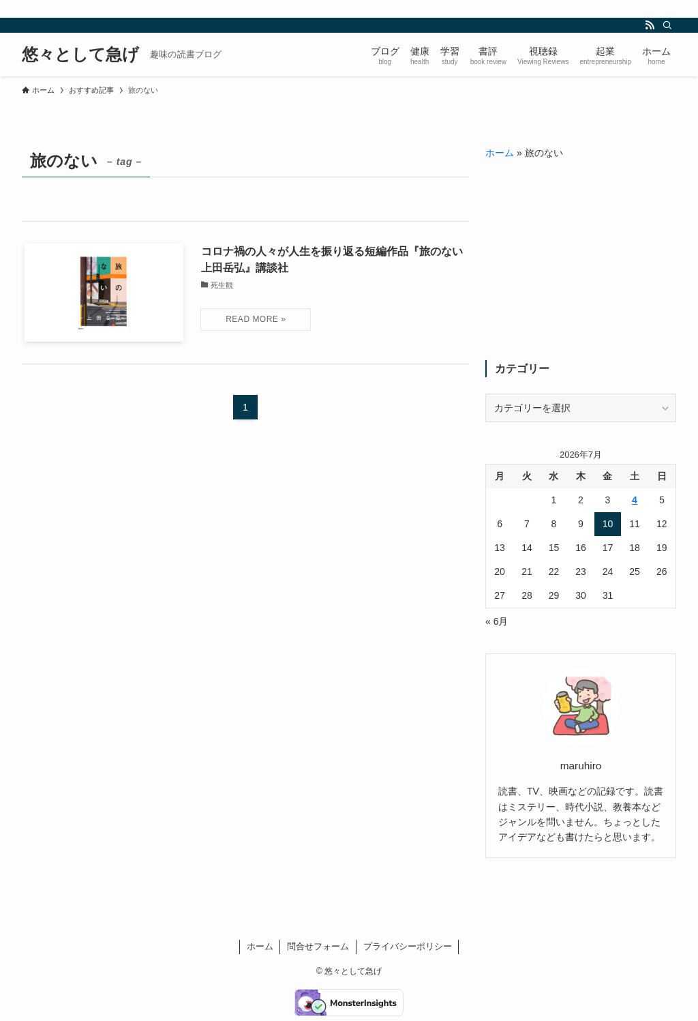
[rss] (649, 25)
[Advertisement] (580, 260)
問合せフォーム (318, 946)
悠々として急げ (80, 54)
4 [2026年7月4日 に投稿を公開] (634, 499)
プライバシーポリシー (407, 946)
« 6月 (496, 621)
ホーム (499, 152)
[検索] (667, 25)
